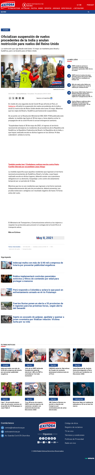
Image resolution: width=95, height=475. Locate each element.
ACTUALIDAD (26, 246)
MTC (52, 246)
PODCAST (90, 5)
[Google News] (52, 438)
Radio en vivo (70, 443)
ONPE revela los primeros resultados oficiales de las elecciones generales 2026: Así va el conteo (82, 68)
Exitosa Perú (79, 8)
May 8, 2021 (44, 238)
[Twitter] (43, 438)
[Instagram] (49, 438)
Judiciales (56, 8)
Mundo (40, 8)
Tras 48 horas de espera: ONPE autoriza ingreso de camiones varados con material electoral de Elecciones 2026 (34, 406)
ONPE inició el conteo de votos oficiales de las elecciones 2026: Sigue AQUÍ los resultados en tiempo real (82, 77)
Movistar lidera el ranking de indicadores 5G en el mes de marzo (83, 404)
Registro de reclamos (74, 427)
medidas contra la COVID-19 (40, 246)
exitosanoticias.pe (12, 432)
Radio (19, 15)
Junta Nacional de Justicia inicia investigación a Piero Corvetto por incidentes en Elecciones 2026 (82, 371)
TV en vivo (69, 431)
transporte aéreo (27, 249)
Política (34, 8)
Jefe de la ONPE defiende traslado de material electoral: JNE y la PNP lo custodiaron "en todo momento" (34, 372)
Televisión (11, 15)
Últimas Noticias (14, 8)
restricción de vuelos (14, 249)
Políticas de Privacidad (74, 439)
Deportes (47, 8)
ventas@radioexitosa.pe (15, 428)
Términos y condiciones (74, 435)
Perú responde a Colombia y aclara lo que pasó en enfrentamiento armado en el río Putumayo (38, 291)
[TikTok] (54, 438)
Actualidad (25, 8)
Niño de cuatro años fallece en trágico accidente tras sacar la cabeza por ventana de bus (81, 86)
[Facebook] (40, 438)
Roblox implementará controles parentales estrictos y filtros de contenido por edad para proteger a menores (36, 278)
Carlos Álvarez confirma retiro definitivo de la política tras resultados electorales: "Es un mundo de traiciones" (81, 104)
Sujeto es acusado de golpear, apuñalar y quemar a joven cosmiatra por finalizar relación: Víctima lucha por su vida (38, 319)
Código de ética (71, 423)
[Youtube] (46, 438)
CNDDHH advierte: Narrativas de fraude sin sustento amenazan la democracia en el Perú (59, 371)
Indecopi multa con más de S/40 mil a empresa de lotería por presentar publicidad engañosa (38, 263)
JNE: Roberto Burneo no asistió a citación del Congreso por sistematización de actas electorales (58, 406)
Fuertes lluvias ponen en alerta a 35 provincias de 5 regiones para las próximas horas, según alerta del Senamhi (38, 306)
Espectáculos (66, 8)
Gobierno (11, 106)
